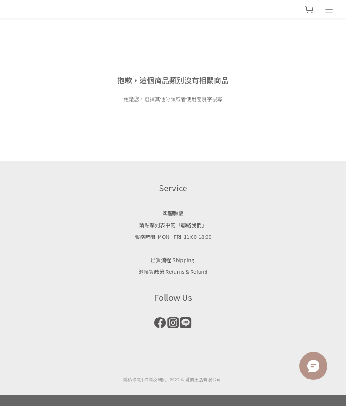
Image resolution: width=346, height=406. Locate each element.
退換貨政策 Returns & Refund (173, 271)
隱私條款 (132, 379)
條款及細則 (155, 379)
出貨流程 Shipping (173, 260)
